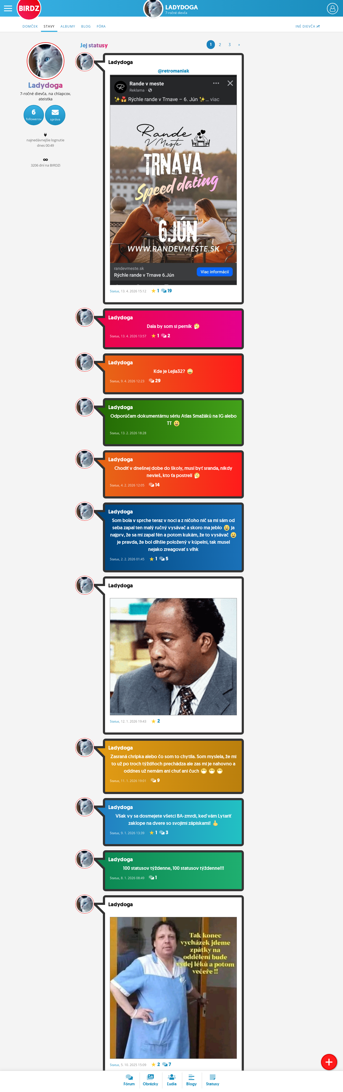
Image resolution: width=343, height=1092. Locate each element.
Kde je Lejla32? (174, 367)
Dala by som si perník (174, 322)
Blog (86, 26)
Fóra (101, 26)
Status (117, 287)
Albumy (68, 26)
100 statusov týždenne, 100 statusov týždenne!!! (174, 864)
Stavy (49, 26)
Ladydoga (181, 9)
